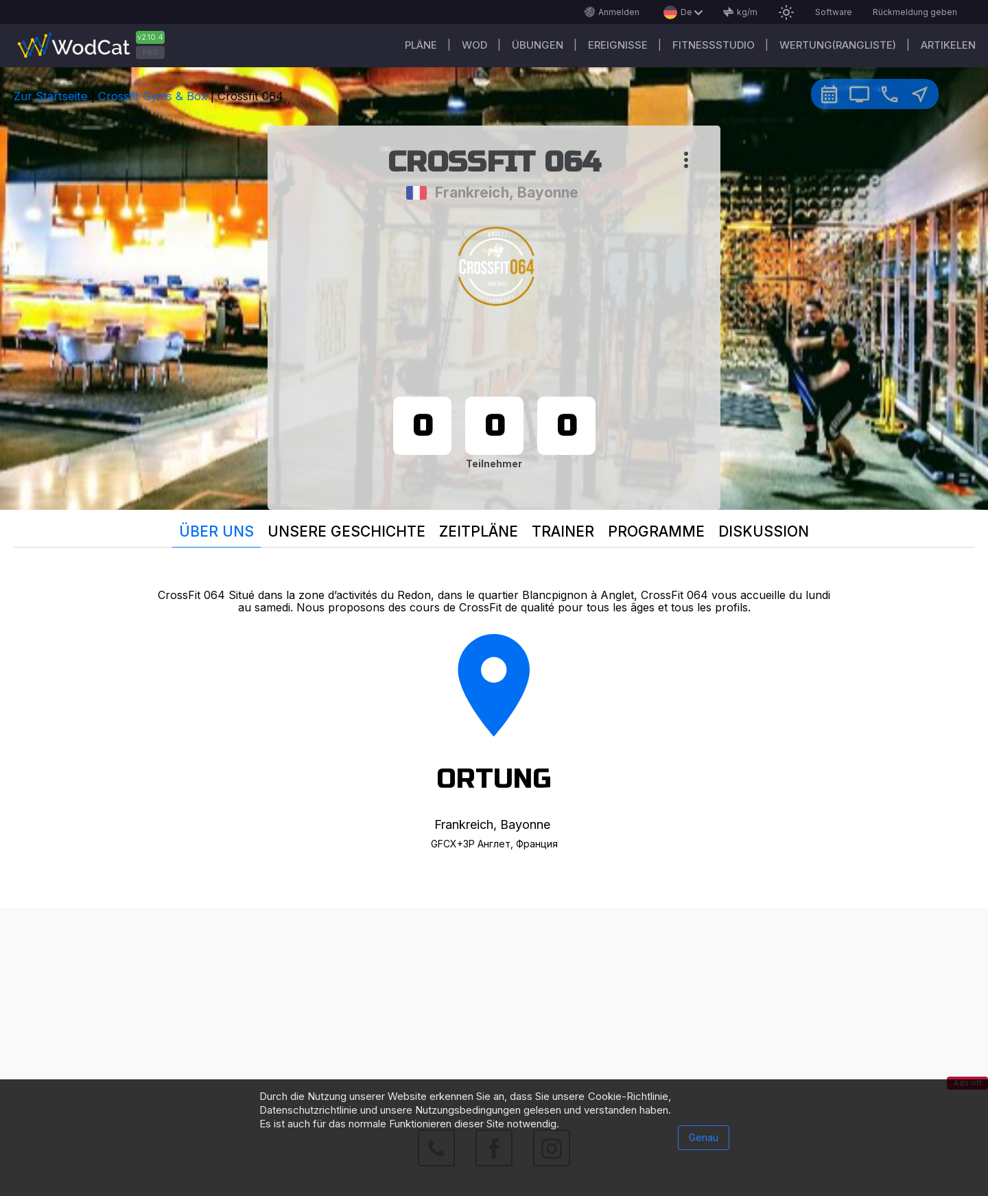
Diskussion (763, 531)
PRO (150, 52)
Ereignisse (618, 44)
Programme (656, 531)
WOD (474, 44)
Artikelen (948, 44)
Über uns (216, 531)
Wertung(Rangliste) (837, 44)
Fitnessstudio (713, 44)
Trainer (563, 531)
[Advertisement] (494, 1004)
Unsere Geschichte (346, 531)
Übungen (537, 44)
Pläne (421, 44)
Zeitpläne (478, 531)
